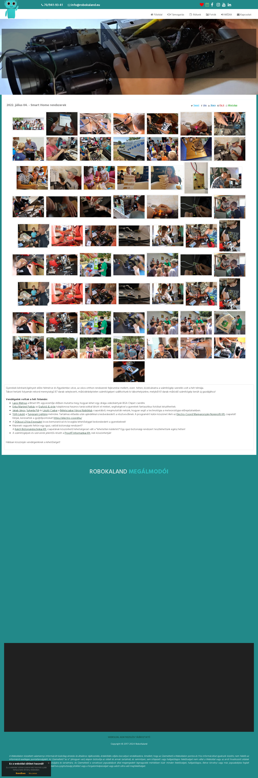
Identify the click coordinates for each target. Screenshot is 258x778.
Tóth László (19, 414)
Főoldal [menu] (156, 15)
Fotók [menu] (211, 15)
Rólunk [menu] (195, 15)
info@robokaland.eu (85, 5)
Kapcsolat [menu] (244, 15)
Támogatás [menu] (175, 15)
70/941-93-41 (53, 5)
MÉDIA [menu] (226, 15)
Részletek (33, 773)
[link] (20, 403)
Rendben (21, 773)
